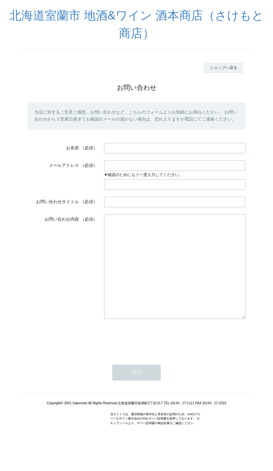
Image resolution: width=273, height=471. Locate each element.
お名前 (72, 147)
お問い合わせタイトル (57, 201)
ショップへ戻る (223, 67)
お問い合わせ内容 (62, 219)
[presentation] (154, 358)
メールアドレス (64, 165)
